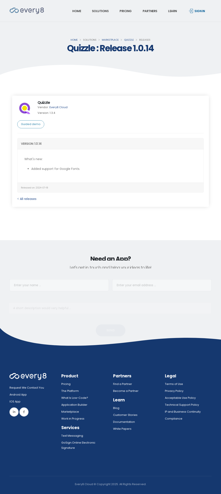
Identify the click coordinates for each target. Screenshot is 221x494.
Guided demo (31, 124)
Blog (116, 408)
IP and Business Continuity (183, 412)
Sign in (197, 11)
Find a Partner (122, 384)
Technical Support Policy (182, 405)
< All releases (26, 199)
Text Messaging (72, 436)
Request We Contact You (26, 387)
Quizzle (129, 40)
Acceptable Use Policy (180, 398)
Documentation (124, 422)
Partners (150, 11)
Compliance (173, 418)
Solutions (100, 11)
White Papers (122, 429)
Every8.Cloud (58, 107)
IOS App (15, 401)
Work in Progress (72, 418)
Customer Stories (125, 415)
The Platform (70, 391)
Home (76, 11)
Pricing (126, 11)
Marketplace (110, 40)
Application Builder (74, 405)
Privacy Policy (174, 391)
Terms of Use (174, 384)
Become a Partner (126, 391)
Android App (18, 394)
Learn (172, 11)
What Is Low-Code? (74, 398)
